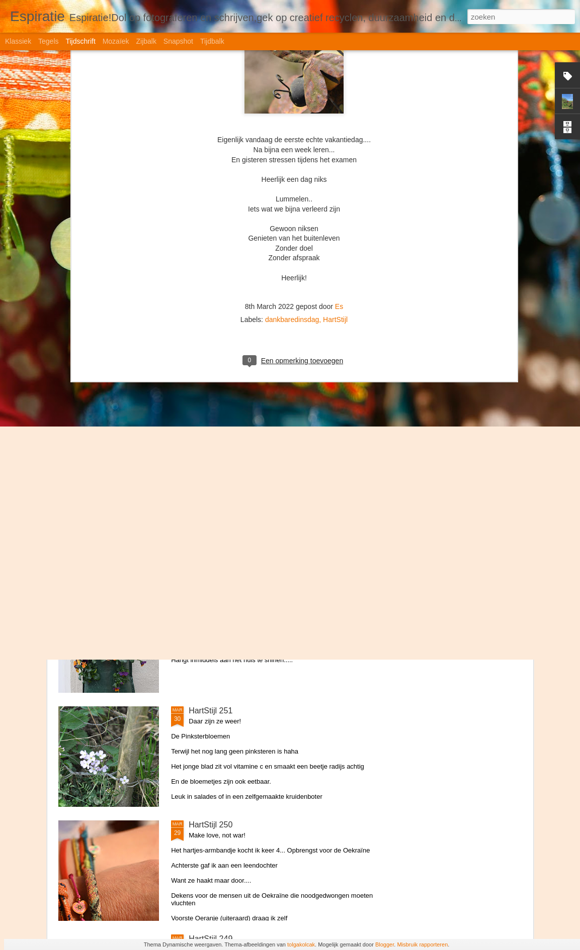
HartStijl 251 (210, 710)
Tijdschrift (80, 41)
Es (339, 112)
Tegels (48, 41)
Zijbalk (146, 41)
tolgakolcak (301, 944)
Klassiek (18, 41)
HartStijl (335, 125)
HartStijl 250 (210, 824)
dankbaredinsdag (292, 125)
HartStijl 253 (210, 482)
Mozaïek (116, 41)
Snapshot (178, 41)
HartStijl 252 (210, 596)
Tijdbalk (212, 41)
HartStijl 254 (210, 368)
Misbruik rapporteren (422, 944)
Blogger (384, 944)
